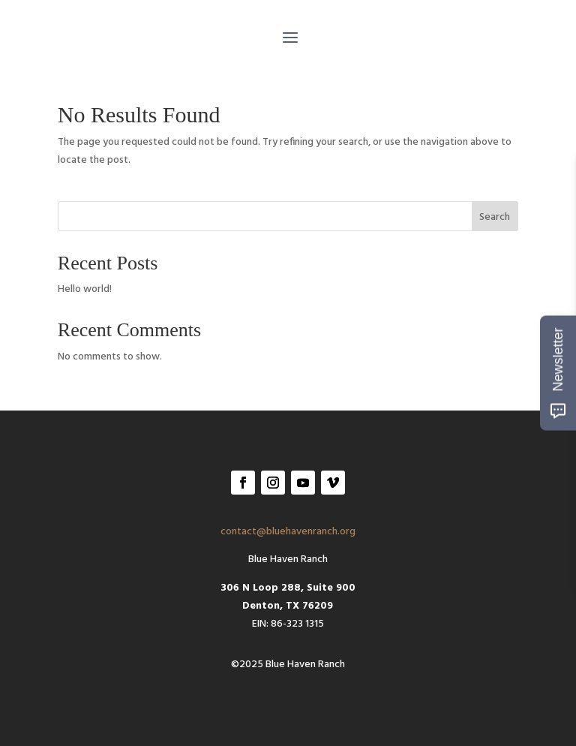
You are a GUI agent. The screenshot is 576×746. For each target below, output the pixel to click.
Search (494, 217)
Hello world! (85, 289)
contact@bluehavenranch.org (288, 531)
